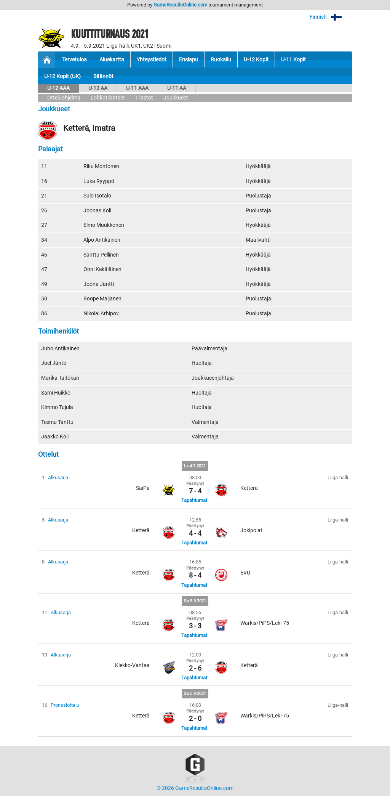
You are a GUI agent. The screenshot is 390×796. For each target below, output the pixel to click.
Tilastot (144, 98)
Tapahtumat (194, 500)
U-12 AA (97, 88)
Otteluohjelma (63, 98)
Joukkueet (175, 98)
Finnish (331, 17)
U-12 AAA (58, 88)
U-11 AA (176, 88)
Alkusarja (58, 477)
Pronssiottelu (65, 705)
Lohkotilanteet (108, 98)
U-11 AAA (137, 88)
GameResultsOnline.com (180, 5)
